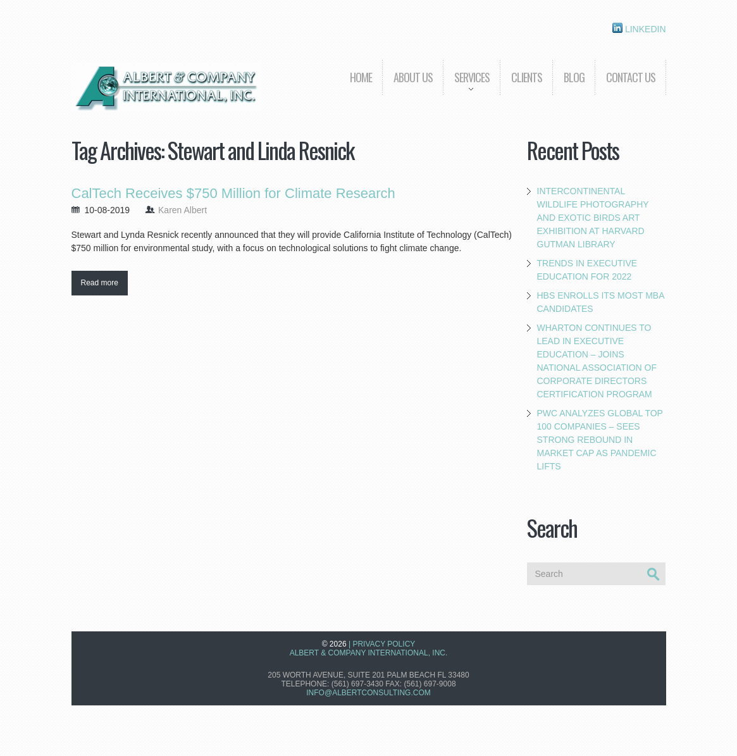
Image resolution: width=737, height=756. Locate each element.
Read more (99, 282)
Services (466, 86)
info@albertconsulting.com (368, 692)
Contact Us (630, 77)
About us (413, 77)
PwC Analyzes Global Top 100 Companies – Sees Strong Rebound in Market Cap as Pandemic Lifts (600, 439)
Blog (574, 77)
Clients (526, 77)
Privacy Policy (383, 644)
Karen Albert (182, 210)
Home (361, 77)
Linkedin (639, 28)
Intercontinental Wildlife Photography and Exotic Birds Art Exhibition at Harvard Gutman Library (593, 217)
